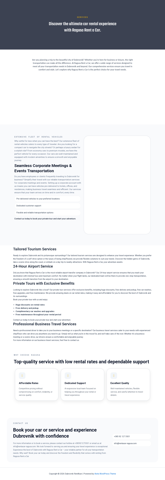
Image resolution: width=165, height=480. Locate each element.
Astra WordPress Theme (105, 474)
